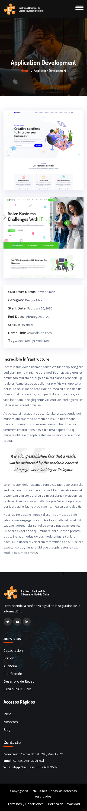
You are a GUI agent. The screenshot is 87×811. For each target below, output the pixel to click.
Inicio (7, 714)
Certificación (12, 673)
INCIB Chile (40, 791)
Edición (8, 658)
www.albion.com (39, 333)
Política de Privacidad (64, 804)
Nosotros (10, 722)
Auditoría (10, 666)
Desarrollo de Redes (18, 681)
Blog (6, 729)
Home (25, 71)
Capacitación (13, 650)
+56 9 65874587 (46, 767)
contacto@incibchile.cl (28, 760)
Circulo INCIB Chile (17, 689)
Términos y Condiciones (25, 804)
